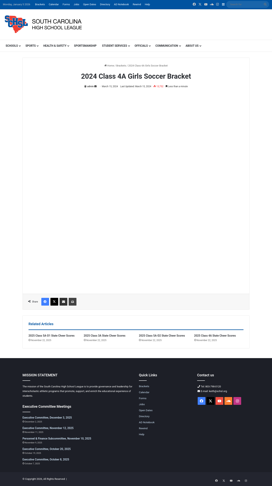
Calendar (54, 4)
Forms (66, 4)
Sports (30, 45)
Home (109, 65)
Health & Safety (54, 45)
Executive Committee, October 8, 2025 (46, 459)
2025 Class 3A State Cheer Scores (105, 335)
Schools (12, 45)
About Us (192, 45)
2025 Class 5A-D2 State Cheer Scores (162, 335)
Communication (166, 45)
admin (90, 86)
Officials (141, 45)
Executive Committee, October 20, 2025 (47, 449)
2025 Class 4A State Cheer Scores (215, 335)
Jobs (76, 4)
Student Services (114, 45)
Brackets (40, 4)
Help (147, 4)
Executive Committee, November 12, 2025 (48, 428)
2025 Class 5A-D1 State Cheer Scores (51, 335)
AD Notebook (121, 4)
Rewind (137, 4)
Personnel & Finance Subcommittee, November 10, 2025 (57, 438)
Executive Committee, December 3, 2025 (47, 417)
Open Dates (89, 4)
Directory (105, 4)
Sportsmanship (85, 45)
